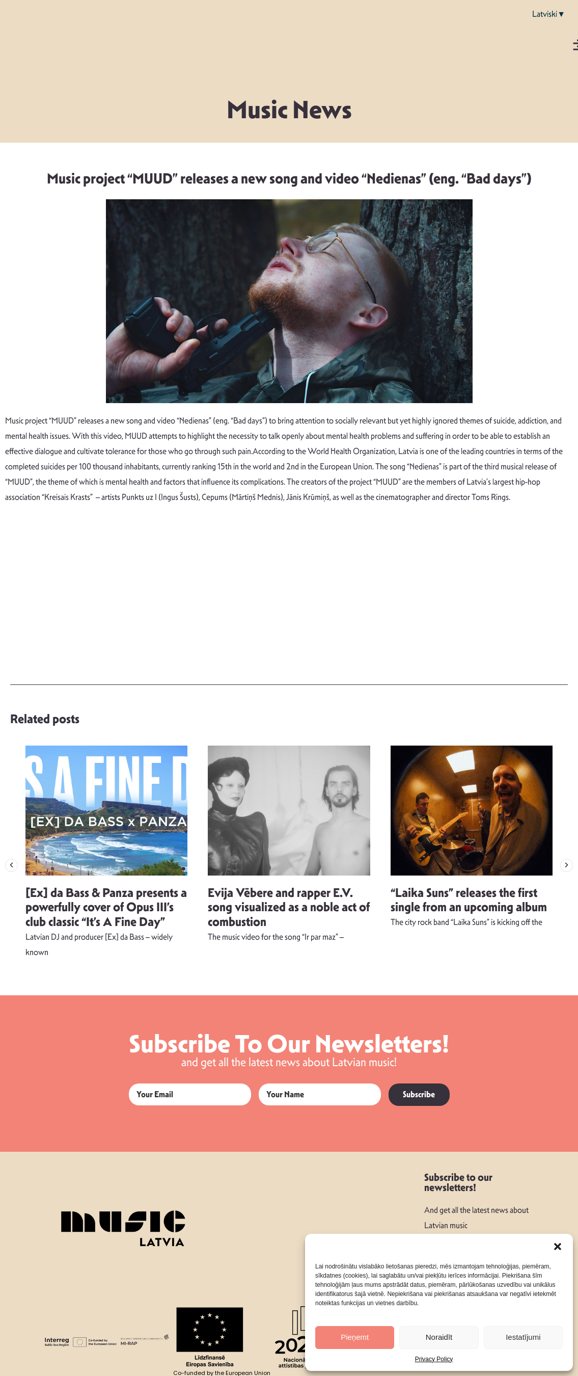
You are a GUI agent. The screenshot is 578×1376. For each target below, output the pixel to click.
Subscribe (419, 1094)
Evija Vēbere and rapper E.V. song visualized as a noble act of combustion (289, 907)
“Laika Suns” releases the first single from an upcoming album (469, 900)
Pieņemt (355, 1337)
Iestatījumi (523, 1337)
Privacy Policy (434, 1359)
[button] (558, 1246)
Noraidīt (439, 1337)
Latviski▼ (548, 14)
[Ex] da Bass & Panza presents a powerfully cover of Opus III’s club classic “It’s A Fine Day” (106, 907)
